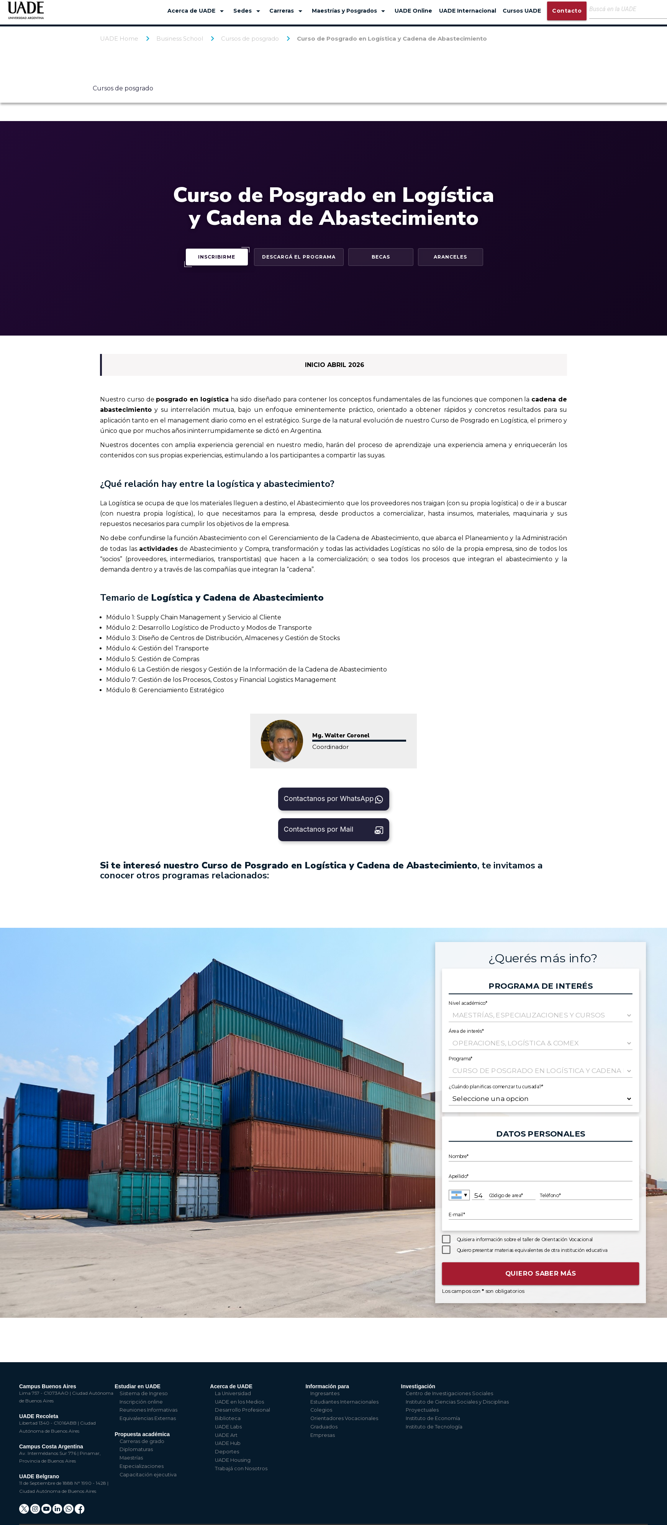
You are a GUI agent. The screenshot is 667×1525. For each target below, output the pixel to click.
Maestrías (131, 1458)
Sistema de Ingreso (144, 1393)
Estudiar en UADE (138, 1386)
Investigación (418, 1386)
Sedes (248, 11)
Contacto (567, 10)
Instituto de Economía (433, 1418)
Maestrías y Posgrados (350, 11)
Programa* (461, 1058)
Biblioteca (228, 1418)
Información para (327, 1386)
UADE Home (119, 38)
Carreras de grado (142, 1441)
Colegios (321, 1410)
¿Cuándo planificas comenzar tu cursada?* (496, 1086)
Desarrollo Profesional (242, 1410)
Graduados (324, 1427)
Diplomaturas (136, 1449)
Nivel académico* (468, 1003)
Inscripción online (141, 1402)
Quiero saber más (540, 1273)
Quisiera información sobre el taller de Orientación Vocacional (525, 1240)
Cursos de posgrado (250, 38)
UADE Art (226, 1435)
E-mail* (457, 1215)
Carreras (287, 11)
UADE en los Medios (239, 1402)
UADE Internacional (467, 10)
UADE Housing (233, 1460)
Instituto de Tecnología (434, 1427)
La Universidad (233, 1393)
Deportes (227, 1452)
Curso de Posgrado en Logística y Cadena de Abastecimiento (392, 38)
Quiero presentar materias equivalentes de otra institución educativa (532, 1250)
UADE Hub (228, 1443)
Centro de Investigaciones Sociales (449, 1393)
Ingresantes (324, 1393)
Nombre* (459, 1157)
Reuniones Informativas (148, 1410)
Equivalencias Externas (148, 1418)
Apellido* (459, 1176)
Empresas (322, 1435)
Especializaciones (142, 1466)
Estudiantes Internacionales (344, 1402)
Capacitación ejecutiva (148, 1474)
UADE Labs (228, 1427)
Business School (179, 38)
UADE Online (413, 10)
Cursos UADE (522, 10)
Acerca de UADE (196, 11)
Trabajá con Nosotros (241, 1468)
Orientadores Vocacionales (344, 1418)
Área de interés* (466, 1031)
